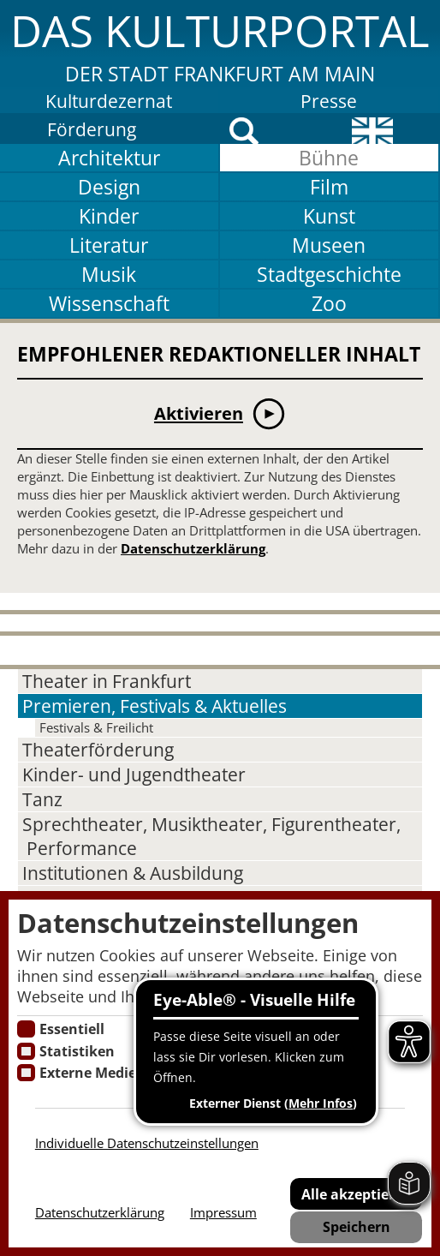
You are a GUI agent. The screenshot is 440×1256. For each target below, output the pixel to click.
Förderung (91, 129)
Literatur (108, 245)
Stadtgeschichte (329, 274)
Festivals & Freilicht (96, 728)
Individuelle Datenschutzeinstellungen (147, 1143)
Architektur (109, 157)
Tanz (42, 799)
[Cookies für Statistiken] (25, 1051)
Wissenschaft (109, 303)
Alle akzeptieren (356, 1194)
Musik (108, 274)
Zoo (329, 303)
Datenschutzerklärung (193, 549)
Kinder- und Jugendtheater (134, 774)
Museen (329, 245)
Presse (328, 101)
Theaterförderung (98, 750)
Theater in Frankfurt (106, 681)
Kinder (109, 216)
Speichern (356, 1226)
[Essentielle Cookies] (25, 1029)
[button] (220, 43)
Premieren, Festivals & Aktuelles (154, 706)
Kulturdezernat (108, 101)
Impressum (223, 1213)
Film (329, 186)
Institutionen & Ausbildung (132, 873)
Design (109, 186)
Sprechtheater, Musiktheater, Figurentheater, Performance (211, 836)
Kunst (329, 216)
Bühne (329, 157)
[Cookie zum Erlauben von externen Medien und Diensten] (25, 1072)
